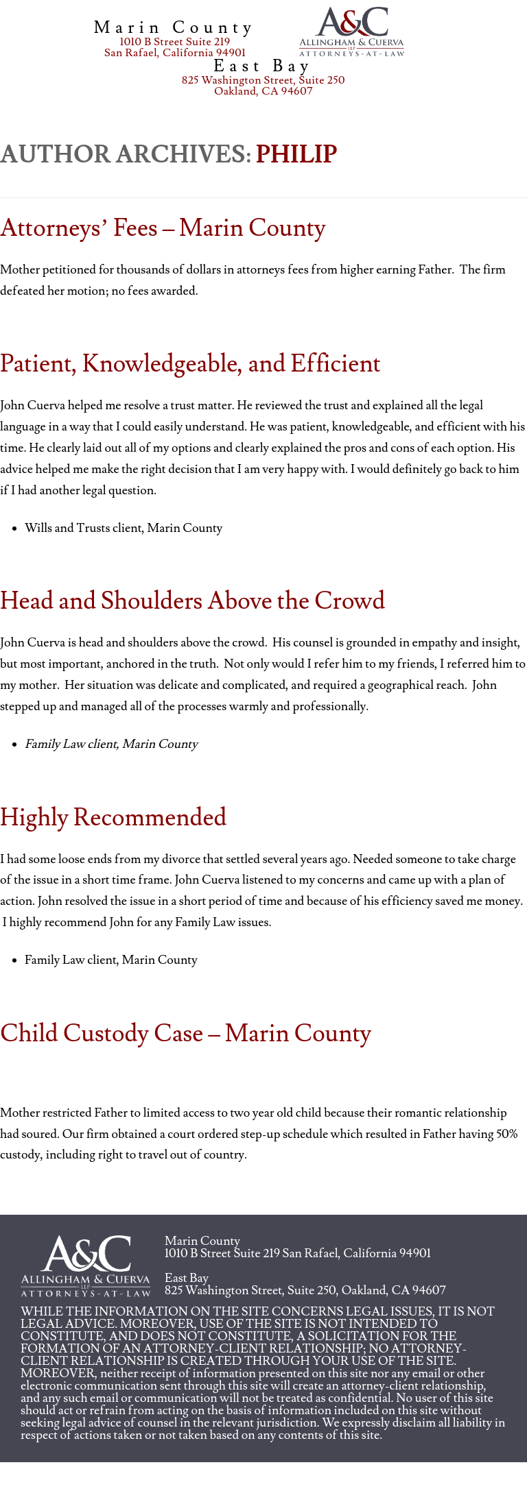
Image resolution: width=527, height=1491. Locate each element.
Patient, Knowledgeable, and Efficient (190, 364)
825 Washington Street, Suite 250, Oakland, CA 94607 (305, 1290)
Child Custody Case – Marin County (185, 1034)
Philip (296, 155)
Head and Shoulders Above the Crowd (193, 601)
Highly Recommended (113, 818)
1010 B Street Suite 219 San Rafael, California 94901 (298, 1253)
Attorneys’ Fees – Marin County (163, 228)
